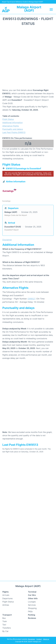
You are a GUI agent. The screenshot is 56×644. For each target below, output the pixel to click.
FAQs (30, 611)
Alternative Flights (10, 126)
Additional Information (12, 122)
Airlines (5, 605)
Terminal (32, 592)
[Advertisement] (28, 58)
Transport (7, 615)
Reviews (32, 618)
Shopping (32, 608)
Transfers (6, 628)
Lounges (32, 601)
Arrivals (5, 595)
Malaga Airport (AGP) (29, 8)
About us (46, 639)
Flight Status (8, 119)
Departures (7, 598)
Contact (39, 639)
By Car (5, 631)
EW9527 (31, 298)
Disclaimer (31, 639)
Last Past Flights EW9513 (13, 132)
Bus (4, 618)
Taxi (4, 624)
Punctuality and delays (12, 129)
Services (32, 605)
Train (4, 621)
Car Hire (32, 595)
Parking (31, 615)
